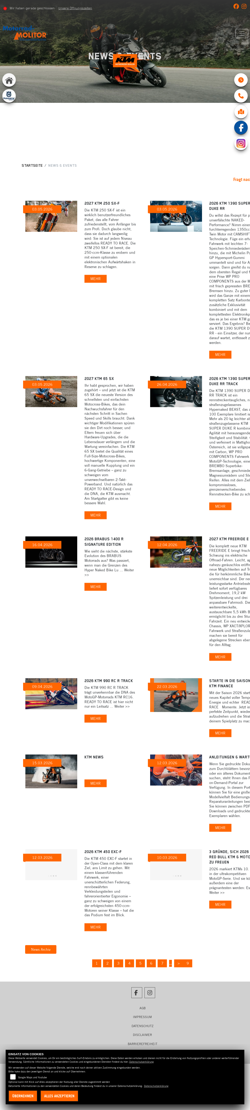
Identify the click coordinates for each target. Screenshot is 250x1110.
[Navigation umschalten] (240, 33)
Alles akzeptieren (59, 1096)
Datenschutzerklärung (141, 1061)
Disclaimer (142, 1035)
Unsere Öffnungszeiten (77, 8)
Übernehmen (23, 1096)
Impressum (142, 1017)
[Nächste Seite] (182, 963)
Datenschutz (143, 1026)
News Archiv (40, 949)
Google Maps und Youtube (32, 1077)
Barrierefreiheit (142, 1044)
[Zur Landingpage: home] (9, 85)
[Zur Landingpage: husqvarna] (9, 101)
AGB (142, 1008)
